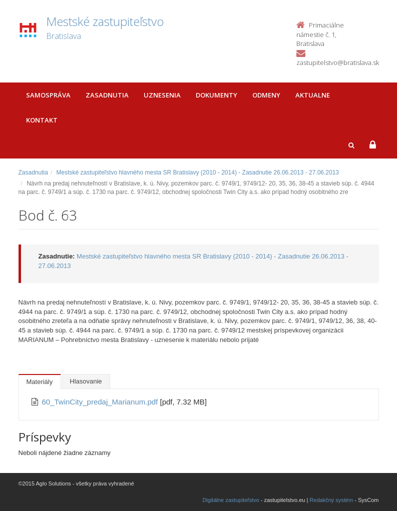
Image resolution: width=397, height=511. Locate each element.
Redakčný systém (331, 500)
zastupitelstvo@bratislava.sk (337, 62)
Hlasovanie (86, 381)
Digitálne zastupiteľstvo (230, 500)
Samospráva (48, 95)
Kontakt (42, 120)
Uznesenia (162, 95)
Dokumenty (216, 95)
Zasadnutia (107, 95)
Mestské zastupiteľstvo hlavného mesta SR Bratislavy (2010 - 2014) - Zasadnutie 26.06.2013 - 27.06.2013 (198, 172)
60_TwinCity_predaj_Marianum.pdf (101, 402)
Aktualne (312, 95)
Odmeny (266, 95)
